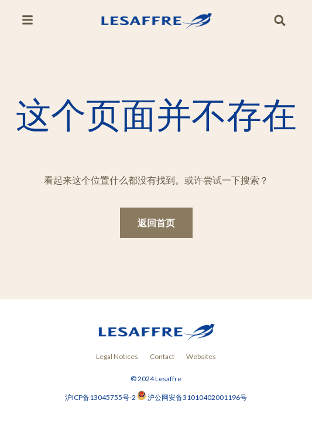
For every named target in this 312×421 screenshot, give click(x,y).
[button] (280, 21)
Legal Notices (117, 356)
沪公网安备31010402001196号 (197, 397)
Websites (201, 356)
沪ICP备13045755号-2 (101, 397)
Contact (162, 356)
